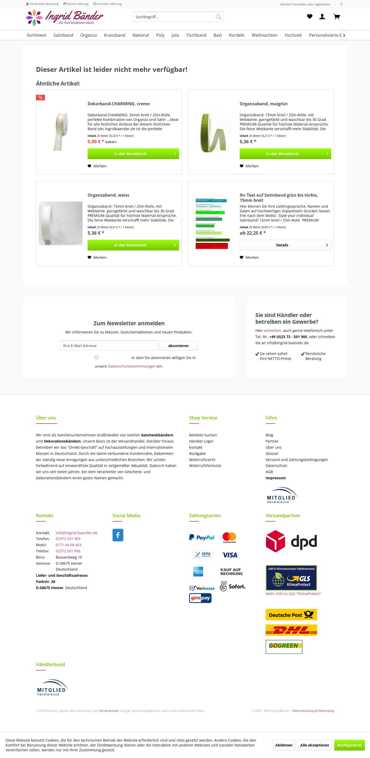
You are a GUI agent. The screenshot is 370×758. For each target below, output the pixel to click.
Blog (269, 435)
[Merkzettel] (309, 17)
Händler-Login (201, 441)
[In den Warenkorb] (133, 153)
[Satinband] (63, 35)
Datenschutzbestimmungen (132, 366)
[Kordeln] (237, 35)
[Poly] (160, 35)
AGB (269, 471)
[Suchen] (218, 17)
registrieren (322, 4)
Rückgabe (197, 453)
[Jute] (175, 35)
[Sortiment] (36, 35)
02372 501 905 (68, 538)
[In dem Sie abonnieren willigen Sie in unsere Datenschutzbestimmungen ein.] (96, 357)
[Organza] (88, 35)
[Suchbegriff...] (178, 17)
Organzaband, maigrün (264, 104)
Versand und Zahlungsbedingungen (297, 459)
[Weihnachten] (264, 35)
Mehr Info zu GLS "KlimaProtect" (293, 593)
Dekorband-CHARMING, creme (119, 104)
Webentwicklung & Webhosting (313, 711)
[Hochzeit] (293, 35)
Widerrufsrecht (202, 459)
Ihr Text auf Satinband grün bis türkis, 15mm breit (279, 198)
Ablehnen (283, 745)
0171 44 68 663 (68, 544)
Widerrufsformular (205, 465)
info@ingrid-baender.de (76, 532)
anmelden (272, 330)
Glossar (272, 453)
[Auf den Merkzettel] (97, 166)
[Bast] (218, 35)
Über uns (274, 447)
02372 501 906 (68, 551)
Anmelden (300, 4)
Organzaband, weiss (108, 195)
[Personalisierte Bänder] (331, 35)
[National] (141, 35)
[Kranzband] (114, 35)
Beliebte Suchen (203, 435)
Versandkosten (109, 711)
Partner (272, 441)
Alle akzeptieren (314, 745)
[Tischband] (196, 35)
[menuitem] (178, 19)
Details (302, 244)
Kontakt (195, 447)
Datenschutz (276, 465)
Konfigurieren (349, 745)
